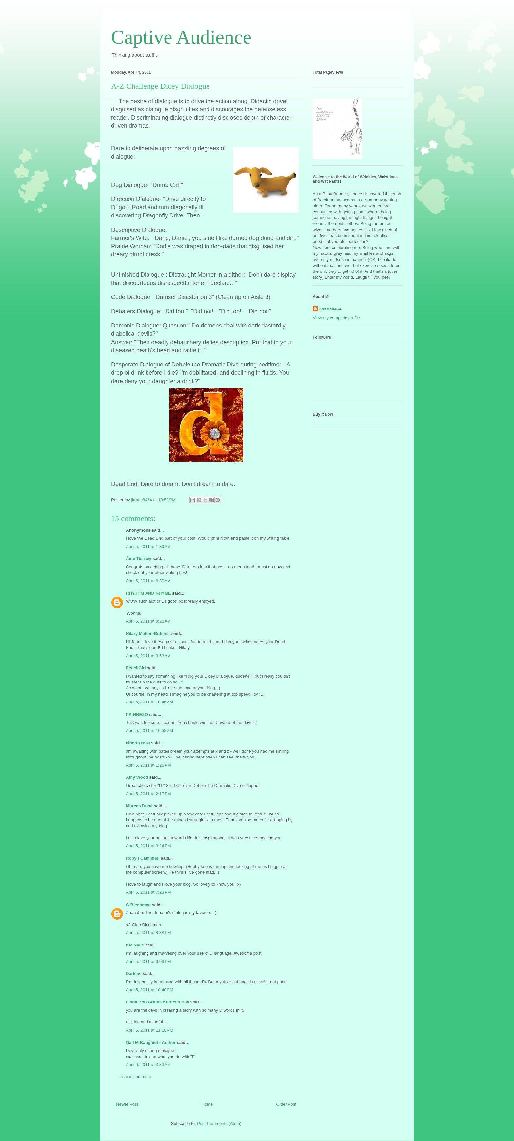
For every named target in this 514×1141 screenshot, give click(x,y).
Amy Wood (137, 777)
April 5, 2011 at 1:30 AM (148, 546)
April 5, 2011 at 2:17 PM (148, 793)
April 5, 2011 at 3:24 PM (148, 845)
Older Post (286, 1104)
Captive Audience (181, 37)
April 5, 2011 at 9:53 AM (148, 655)
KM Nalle (135, 945)
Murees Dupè (139, 805)
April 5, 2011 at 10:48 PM (149, 989)
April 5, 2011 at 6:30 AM (148, 580)
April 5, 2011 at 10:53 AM (149, 730)
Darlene (134, 973)
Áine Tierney (138, 558)
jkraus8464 (330, 309)
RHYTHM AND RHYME (148, 593)
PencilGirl (136, 667)
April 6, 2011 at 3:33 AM (148, 1064)
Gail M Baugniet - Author (151, 1042)
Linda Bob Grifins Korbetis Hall (157, 1002)
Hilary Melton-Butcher (148, 633)
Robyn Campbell (143, 858)
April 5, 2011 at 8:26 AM (148, 621)
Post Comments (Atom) (219, 1123)
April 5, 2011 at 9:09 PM (148, 961)
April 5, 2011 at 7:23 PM (148, 892)
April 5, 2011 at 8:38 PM (148, 932)
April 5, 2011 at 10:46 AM (149, 702)
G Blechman (138, 904)
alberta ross (138, 742)
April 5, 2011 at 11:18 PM (149, 1030)
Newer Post (127, 1104)
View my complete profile (336, 317)
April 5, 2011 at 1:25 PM (148, 765)
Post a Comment (135, 1077)
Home (207, 1104)
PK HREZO (137, 714)
